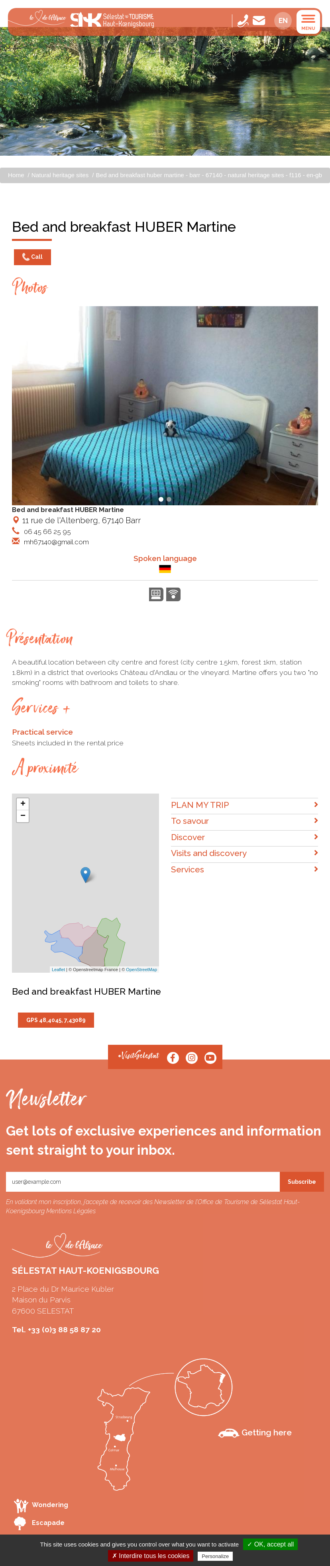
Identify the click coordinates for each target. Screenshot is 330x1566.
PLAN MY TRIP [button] (244, 805)
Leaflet (58, 969)
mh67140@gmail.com (55, 542)
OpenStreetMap (141, 969)
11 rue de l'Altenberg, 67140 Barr (76, 520)
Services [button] (244, 869)
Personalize (215, 1556)
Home (16, 175)
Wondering (41, 1506)
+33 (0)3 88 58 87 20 (64, 1329)
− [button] (23, 816)
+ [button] (23, 804)
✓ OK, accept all (270, 1544)
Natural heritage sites (60, 175)
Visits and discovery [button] (244, 853)
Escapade (39, 1523)
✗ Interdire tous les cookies (150, 1555)
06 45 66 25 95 (46, 532)
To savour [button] (244, 821)
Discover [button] (244, 837)
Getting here (255, 1432)
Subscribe (302, 1182)
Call (32, 257)
